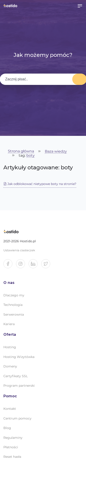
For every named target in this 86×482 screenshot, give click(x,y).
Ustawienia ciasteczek (19, 250)
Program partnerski (19, 386)
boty (30, 156)
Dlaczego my (13, 295)
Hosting (9, 347)
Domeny (10, 366)
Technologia (13, 305)
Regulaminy (13, 438)
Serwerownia (13, 314)
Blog (7, 428)
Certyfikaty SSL (15, 376)
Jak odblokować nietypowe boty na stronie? (39, 184)
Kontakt (9, 409)
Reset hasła (12, 457)
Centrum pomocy (17, 418)
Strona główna (21, 151)
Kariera (9, 324)
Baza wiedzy (56, 151)
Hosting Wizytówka (18, 357)
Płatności (10, 447)
